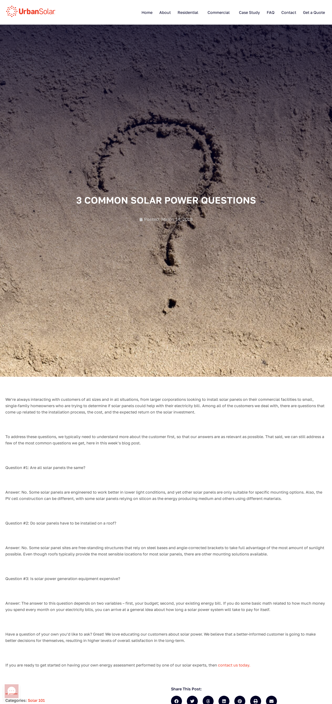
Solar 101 (36, 700)
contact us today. (234, 665)
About (165, 12)
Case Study (249, 12)
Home (147, 12)
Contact (288, 12)
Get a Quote (314, 12)
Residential (188, 12)
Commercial (219, 12)
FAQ (271, 12)
